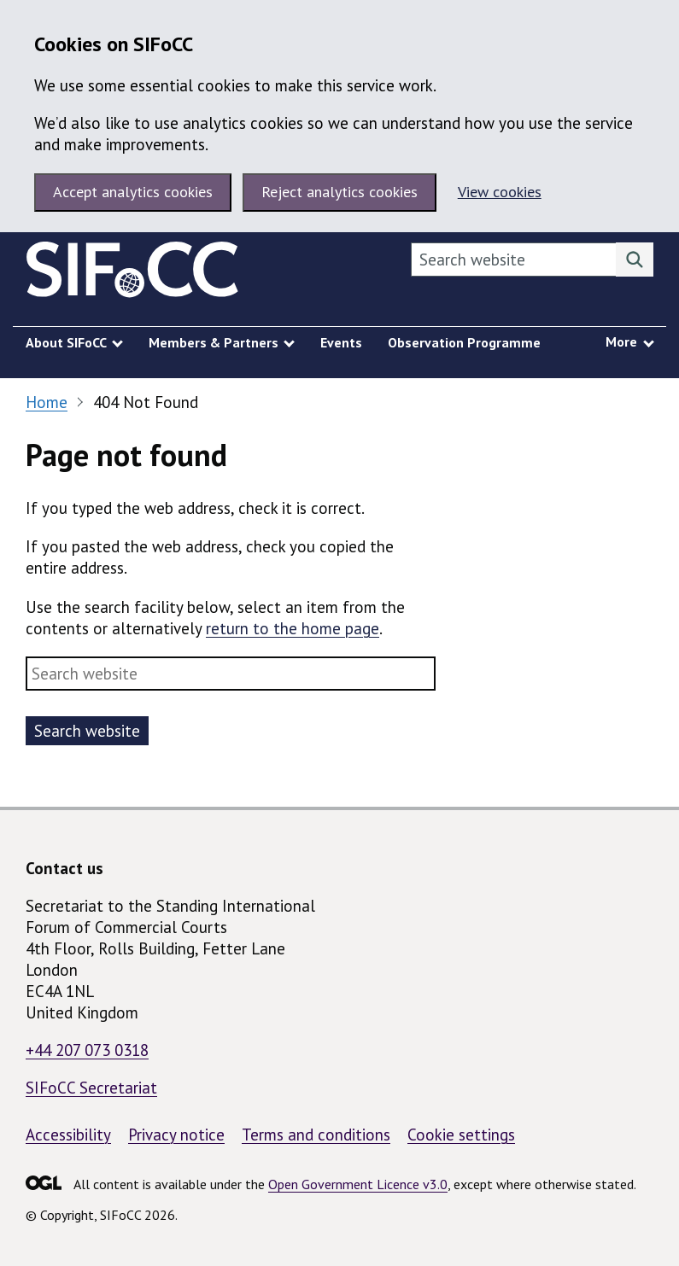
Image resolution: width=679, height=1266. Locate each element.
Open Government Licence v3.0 (358, 1184)
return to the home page (292, 628)
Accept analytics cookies (133, 191)
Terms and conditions (316, 1134)
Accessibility (68, 1134)
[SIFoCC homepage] (132, 273)
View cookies (499, 191)
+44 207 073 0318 (87, 1050)
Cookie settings (461, 1134)
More (621, 341)
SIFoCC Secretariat (91, 1087)
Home (46, 402)
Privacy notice (176, 1134)
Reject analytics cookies (339, 191)
